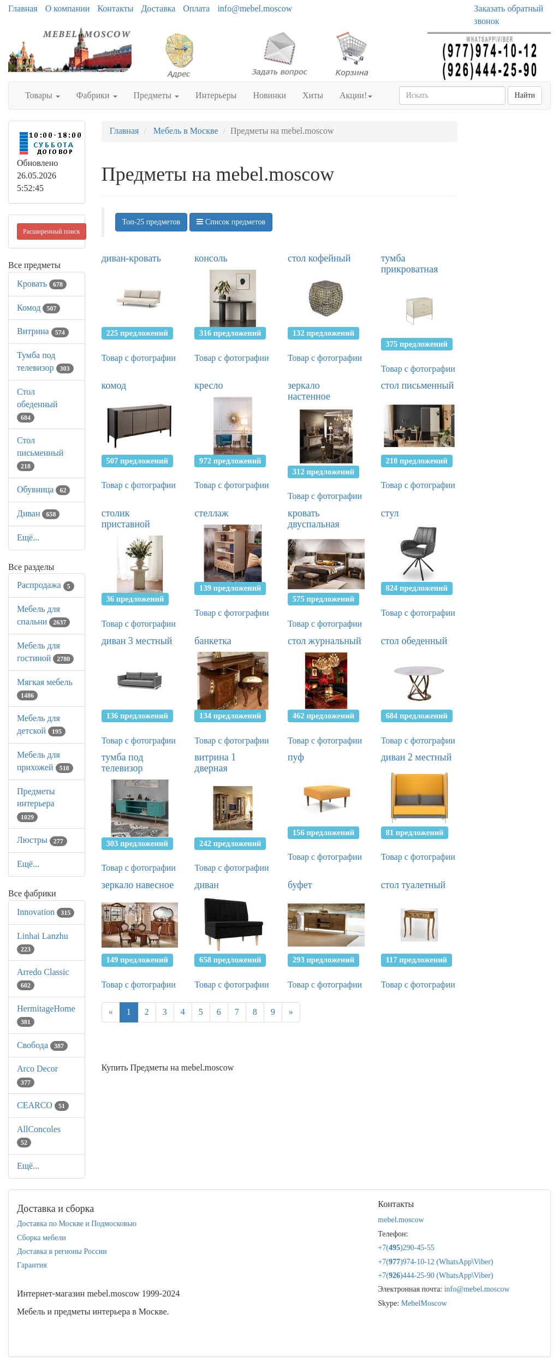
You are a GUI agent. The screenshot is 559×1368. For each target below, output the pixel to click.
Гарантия (32, 1265)
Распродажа (45, 585)
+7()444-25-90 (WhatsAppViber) (435, 1275)
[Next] (291, 1012)
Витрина (43, 331)
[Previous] (111, 1012)
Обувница (43, 489)
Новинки (269, 95)
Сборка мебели (41, 1238)
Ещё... (28, 537)
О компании (67, 8)
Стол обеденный (37, 404)
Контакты (115, 8)
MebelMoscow (424, 1303)
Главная (23, 8)
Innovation (45, 912)
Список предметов (231, 222)
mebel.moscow (401, 1220)
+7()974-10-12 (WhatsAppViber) (435, 1262)
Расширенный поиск (51, 231)
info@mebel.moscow (254, 8)
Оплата (196, 8)
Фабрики (96, 95)
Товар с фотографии (139, 357)
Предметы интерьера (36, 804)
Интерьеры (215, 95)
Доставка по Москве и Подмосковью (76, 1224)
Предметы (157, 95)
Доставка (158, 8)
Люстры (42, 839)
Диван (38, 513)
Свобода (42, 1045)
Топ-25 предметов (151, 222)
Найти (525, 95)
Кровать (42, 283)
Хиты (312, 95)
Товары (42, 95)
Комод (38, 307)
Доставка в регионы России (62, 1251)
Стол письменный (40, 453)
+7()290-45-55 (406, 1248)
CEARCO (43, 1105)
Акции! (356, 95)
